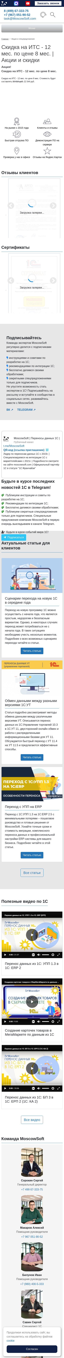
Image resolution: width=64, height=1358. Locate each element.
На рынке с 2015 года (17, 127)
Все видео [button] (32, 1120)
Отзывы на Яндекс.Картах (47, 157)
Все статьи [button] (31, 873)
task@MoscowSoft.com (20, 18)
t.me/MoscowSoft (13, 445)
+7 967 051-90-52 (32, 1236)
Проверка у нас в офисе (16, 157)
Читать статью (32, 650)
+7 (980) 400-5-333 (32, 1284)
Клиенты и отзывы (47, 127)
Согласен (32, 1349)
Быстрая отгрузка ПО (17, 140)
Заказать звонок (48, 3)
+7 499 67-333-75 (32, 1189)
